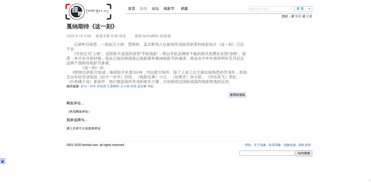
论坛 (155, 8)
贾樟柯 (114, 86)
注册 (309, 16)
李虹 (151, 86)
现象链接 (290, 145)
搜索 (301, 8)
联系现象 (275, 145)
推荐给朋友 (237, 95)
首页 (131, 8)
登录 (298, 16)
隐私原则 (305, 145)
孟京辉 (142, 86)
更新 (241, 145)
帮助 (248, 145)
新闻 (143, 8)
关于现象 (260, 145)
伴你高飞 (103, 86)
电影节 (169, 8)
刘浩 (133, 86)
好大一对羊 (88, 86)
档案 (184, 8)
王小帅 (125, 86)
